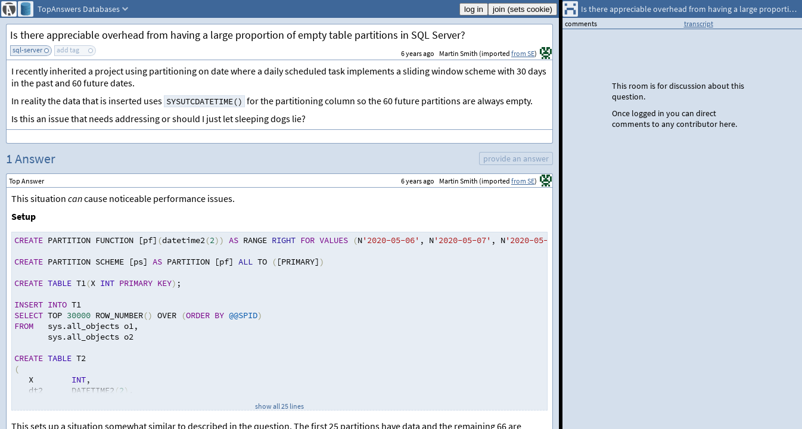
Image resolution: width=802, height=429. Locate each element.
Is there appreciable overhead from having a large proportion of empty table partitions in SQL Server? (237, 35)
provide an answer (516, 158)
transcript (698, 23)
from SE (522, 53)
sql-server (27, 49)
